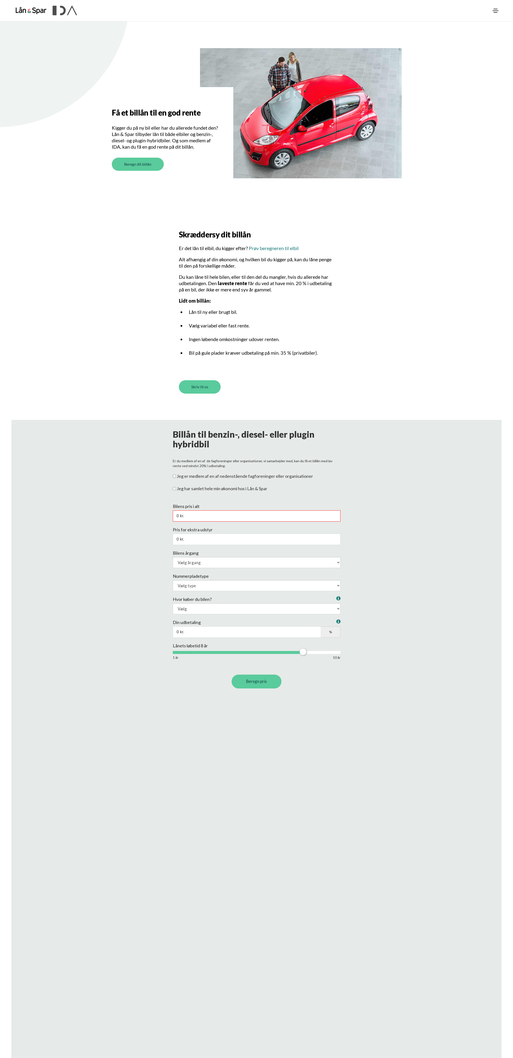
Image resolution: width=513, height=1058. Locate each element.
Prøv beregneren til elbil (274, 259)
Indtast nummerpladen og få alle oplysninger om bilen (223, 789)
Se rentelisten (190, 855)
